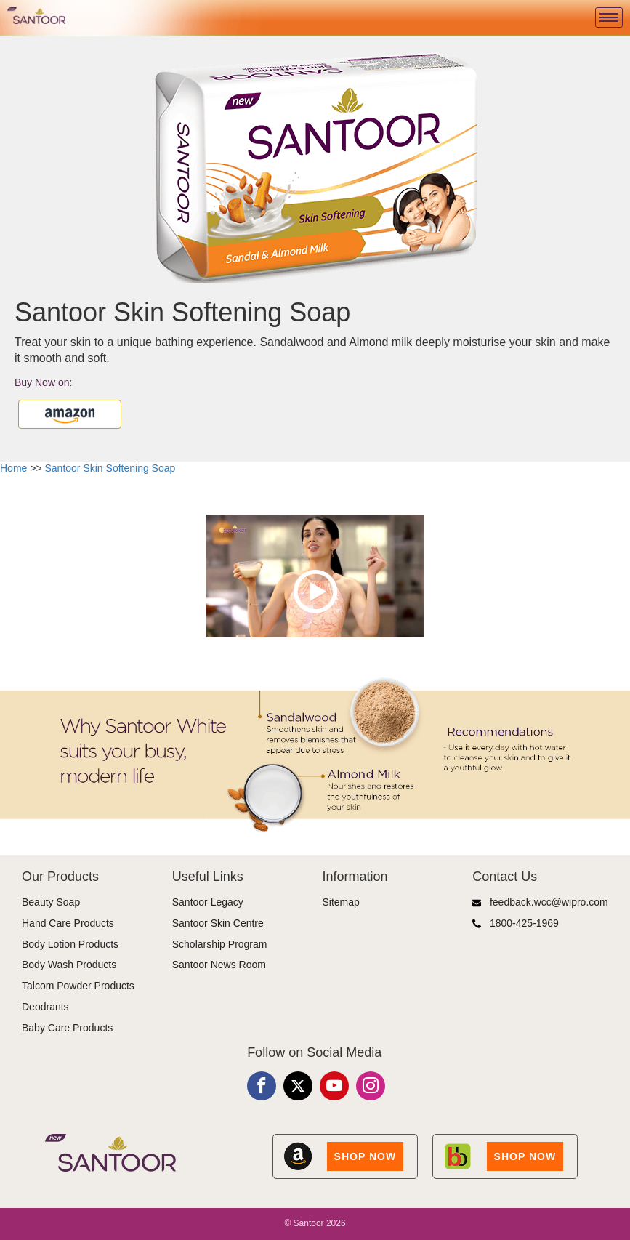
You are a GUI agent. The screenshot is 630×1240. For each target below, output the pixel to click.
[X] (297, 1085)
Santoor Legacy (207, 902)
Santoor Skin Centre (218, 923)
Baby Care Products (67, 1028)
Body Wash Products (69, 964)
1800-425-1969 (515, 923)
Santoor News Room (219, 964)
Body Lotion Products (70, 944)
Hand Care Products (68, 923)
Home (13, 468)
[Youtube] (334, 1085)
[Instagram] (370, 1085)
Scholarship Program (219, 944)
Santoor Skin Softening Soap (110, 468)
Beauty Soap (51, 902)
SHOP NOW (365, 1156)
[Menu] (609, 17)
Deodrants (45, 1006)
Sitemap (341, 902)
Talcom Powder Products (78, 985)
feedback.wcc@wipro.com (540, 902)
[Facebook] (261, 1085)
